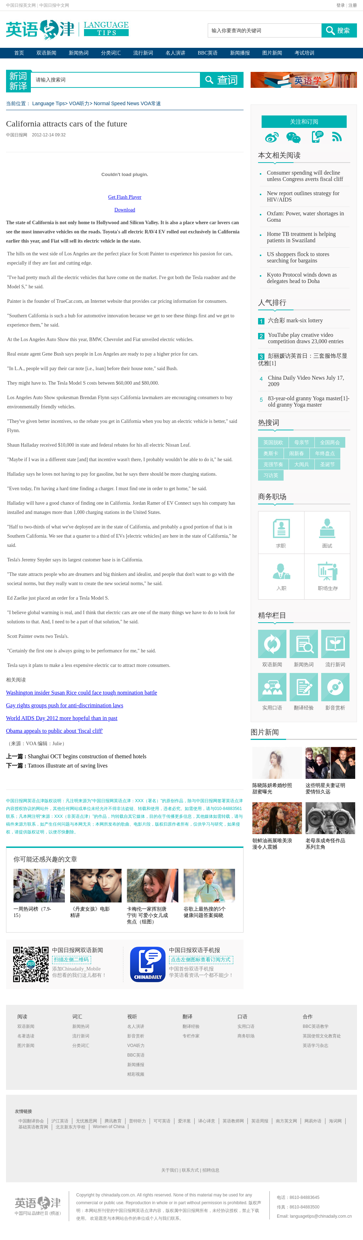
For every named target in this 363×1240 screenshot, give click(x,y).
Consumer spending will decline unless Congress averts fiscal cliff (305, 176)
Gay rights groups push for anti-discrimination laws (64, 705)
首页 (19, 53)
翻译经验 (304, 707)
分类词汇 (111, 53)
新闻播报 (240, 53)
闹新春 (296, 453)
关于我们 (169, 1170)
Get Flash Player (124, 197)
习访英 (270, 475)
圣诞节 (327, 464)
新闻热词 (79, 53)
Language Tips (48, 103)
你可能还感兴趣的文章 (45, 859)
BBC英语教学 (316, 1026)
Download (125, 210)
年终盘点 (325, 453)
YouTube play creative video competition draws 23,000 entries (306, 338)
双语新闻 (46, 53)
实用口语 (272, 707)
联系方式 (190, 1170)
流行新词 (143, 53)
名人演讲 (175, 53)
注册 (352, 5)
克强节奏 (273, 464)
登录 (340, 5)
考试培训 (304, 53)
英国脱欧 (273, 442)
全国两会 (330, 442)
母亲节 (301, 442)
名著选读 (25, 1036)
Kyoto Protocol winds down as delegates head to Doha (302, 278)
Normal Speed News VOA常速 (127, 103)
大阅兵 (301, 464)
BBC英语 (208, 53)
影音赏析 (335, 707)
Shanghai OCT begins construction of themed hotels (87, 756)
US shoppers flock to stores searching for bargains (298, 257)
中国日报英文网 (21, 5)
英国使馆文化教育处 (322, 1036)
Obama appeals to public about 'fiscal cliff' (54, 731)
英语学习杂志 (315, 1045)
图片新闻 (272, 53)
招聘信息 (210, 1170)
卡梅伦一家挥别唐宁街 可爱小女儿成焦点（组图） (147, 915)
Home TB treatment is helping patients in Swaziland (301, 237)
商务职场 (272, 496)
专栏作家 (191, 1036)
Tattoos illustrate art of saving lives (67, 766)
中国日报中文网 (54, 5)
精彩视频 (135, 1074)
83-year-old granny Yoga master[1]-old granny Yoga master (309, 401)
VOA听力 (79, 103)
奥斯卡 (270, 453)
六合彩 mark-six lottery (295, 320)
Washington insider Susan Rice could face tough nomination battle (81, 693)
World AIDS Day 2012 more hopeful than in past (61, 718)
